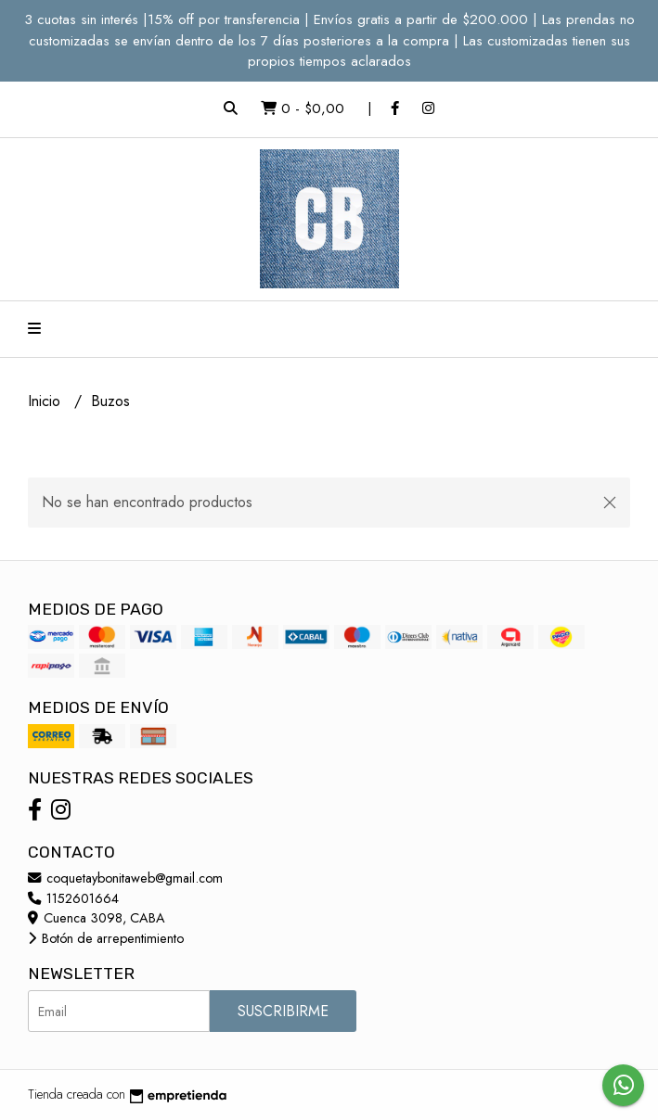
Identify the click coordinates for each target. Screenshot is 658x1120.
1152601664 (73, 898)
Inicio (46, 401)
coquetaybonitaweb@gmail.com (125, 878)
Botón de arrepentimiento (106, 938)
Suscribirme (283, 1011)
